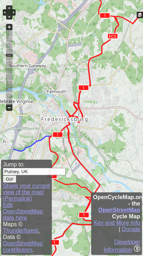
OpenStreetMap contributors (23, 246)
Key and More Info (117, 223)
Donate (131, 229)
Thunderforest (20, 231)
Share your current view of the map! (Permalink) (26, 192)
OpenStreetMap (119, 210)
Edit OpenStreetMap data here (23, 211)
